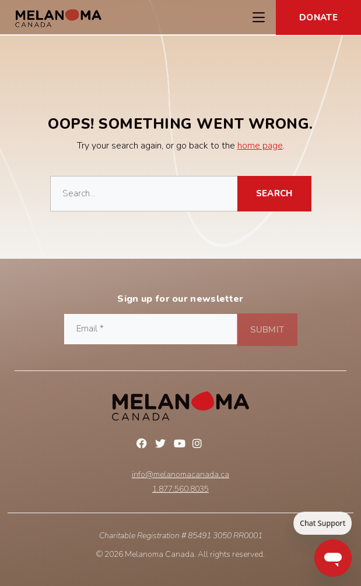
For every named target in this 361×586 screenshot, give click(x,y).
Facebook (143, 445)
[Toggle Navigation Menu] (258, 17)
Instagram (199, 445)
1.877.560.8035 (180, 489)
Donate (318, 17)
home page (260, 145)
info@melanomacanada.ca (180, 474)
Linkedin (218, 445)
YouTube (181, 445)
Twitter (162, 445)
